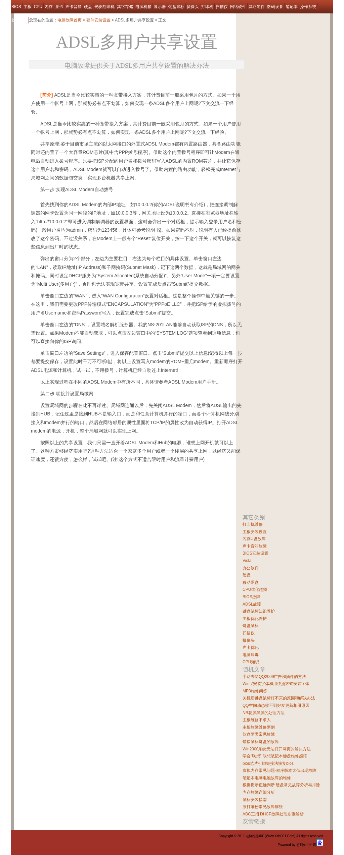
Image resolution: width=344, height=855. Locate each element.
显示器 (160, 6)
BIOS (16, 6)
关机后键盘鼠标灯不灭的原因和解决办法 (279, 698)
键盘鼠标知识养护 (259, 611)
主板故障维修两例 (259, 727)
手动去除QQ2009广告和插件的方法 (274, 676)
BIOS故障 (251, 596)
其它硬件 (257, 6)
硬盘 (88, 6)
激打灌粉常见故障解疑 (263, 806)
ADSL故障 (252, 604)
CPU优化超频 (255, 589)
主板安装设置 (255, 531)
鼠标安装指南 (255, 799)
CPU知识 (251, 662)
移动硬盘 (251, 582)
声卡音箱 (74, 6)
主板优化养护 (255, 618)
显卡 (59, 6)
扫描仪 (222, 6)
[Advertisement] (107, 78)
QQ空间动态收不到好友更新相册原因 (276, 705)
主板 (28, 6)
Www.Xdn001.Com (280, 836)
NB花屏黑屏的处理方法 (264, 712)
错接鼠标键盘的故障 (261, 741)
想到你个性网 (306, 845)
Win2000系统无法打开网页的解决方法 (277, 749)
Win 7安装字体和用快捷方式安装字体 (276, 683)
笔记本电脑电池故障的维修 (267, 778)
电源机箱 (143, 6)
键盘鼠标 (176, 6)
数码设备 (275, 6)
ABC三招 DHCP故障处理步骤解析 (273, 814)
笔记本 (292, 6)
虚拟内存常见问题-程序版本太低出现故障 (279, 770)
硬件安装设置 (98, 20)
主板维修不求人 (257, 720)
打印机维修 (253, 524)
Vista (247, 560)
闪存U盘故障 (254, 538)
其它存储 (125, 6)
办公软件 (251, 568)
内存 (49, 6)
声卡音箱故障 (255, 546)
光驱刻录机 (104, 6)
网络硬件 (238, 6)
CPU (38, 6)
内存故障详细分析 (259, 792)
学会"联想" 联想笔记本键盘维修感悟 (275, 756)
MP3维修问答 (255, 691)
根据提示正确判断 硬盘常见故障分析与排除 (281, 785)
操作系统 (308, 6)
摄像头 (193, 6)
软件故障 (19, 20)
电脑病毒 (251, 654)
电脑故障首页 (69, 20)
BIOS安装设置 (255, 553)
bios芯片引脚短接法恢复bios (268, 763)
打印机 (207, 6)
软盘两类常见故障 (259, 734)
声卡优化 (251, 647)
